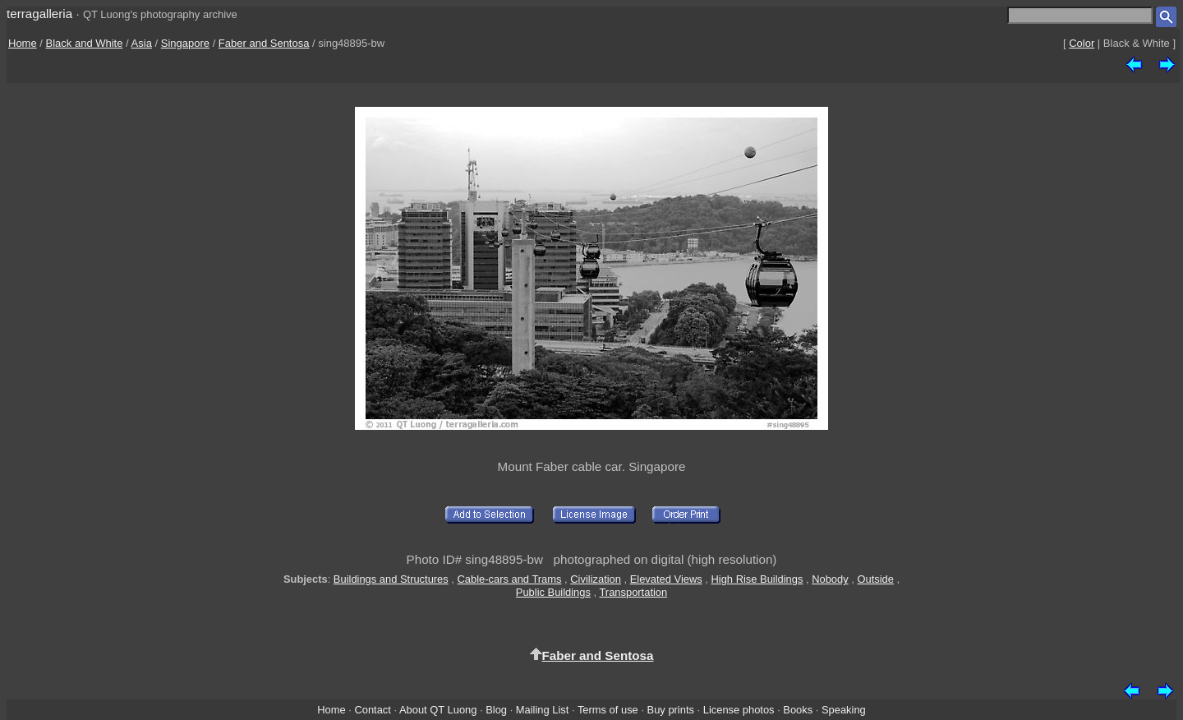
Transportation (633, 592)
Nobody (830, 579)
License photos (739, 710)
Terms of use (608, 710)
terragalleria (39, 14)
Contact (372, 710)
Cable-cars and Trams (510, 579)
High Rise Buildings (757, 579)
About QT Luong (437, 710)
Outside (875, 579)
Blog (496, 710)
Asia (141, 43)
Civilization (595, 579)
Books (797, 710)
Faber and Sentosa (264, 43)
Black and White (84, 43)
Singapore (185, 43)
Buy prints (670, 710)
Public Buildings (553, 592)
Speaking (844, 710)
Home (22, 43)
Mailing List (542, 710)
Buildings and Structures (391, 579)
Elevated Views (666, 579)
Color (1081, 43)
